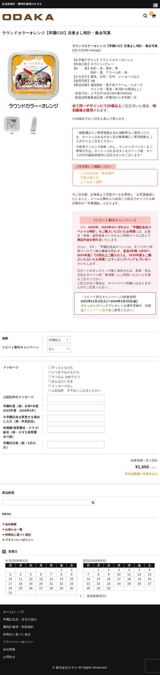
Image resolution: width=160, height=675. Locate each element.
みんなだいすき (60, 381)
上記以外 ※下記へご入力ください (74, 390)
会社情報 (9, 649)
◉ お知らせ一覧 (12, 529)
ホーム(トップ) (13, 611)
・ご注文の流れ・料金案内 (96, 173)
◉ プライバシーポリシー (18, 540)
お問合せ (9, 657)
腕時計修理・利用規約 (18, 626)
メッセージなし (60, 386)
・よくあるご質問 (90, 182)
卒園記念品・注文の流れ (20, 619)
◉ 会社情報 (10, 524)
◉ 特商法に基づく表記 (17, 534)
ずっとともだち (60, 367)
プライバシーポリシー (18, 642)
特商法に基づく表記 (17, 634)
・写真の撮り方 (88, 177)
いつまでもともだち (63, 372)
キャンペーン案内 (96, 310)
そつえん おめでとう (64, 376)
